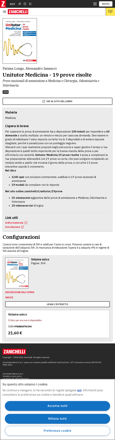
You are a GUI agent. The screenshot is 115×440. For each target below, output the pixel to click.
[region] (57, 409)
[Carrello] (30, 4)
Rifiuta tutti (57, 419)
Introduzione (14, 227)
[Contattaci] (25, 4)
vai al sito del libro (57, 101)
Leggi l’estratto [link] (57, 304)
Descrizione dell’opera (19, 292)
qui (79, 390)
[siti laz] (95, 3)
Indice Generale (16, 222)
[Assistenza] (20, 4)
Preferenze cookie (57, 431)
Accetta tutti (57, 406)
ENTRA (106, 3)
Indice (9, 297)
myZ (12, 3)
